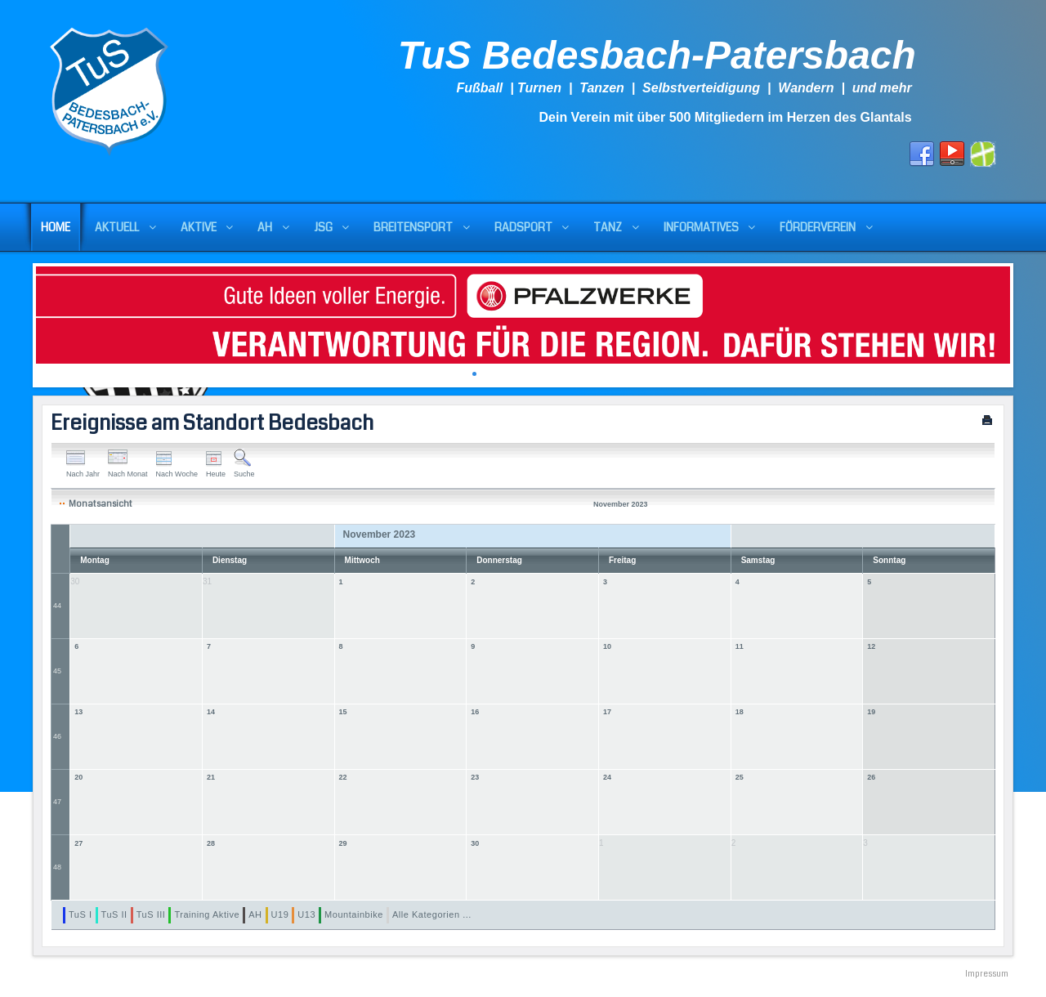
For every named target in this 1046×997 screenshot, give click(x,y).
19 (871, 712)
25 (739, 777)
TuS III (151, 914)
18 (739, 712)
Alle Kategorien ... (432, 914)
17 (607, 712)
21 (211, 777)
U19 (280, 914)
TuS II (114, 914)
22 (343, 777)
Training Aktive (206, 914)
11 (739, 646)
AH (255, 914)
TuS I (80, 914)
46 (57, 736)
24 (607, 777)
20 (78, 777)
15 (343, 712)
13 (78, 712)
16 (475, 712)
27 (78, 843)
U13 (306, 914)
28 (211, 843)
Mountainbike (353, 914)
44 (57, 605)
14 (211, 712)
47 (57, 802)
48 (57, 867)
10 (607, 646)
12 (871, 646)
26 (871, 777)
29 (343, 843)
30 (475, 843)
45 (57, 671)
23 (475, 777)
